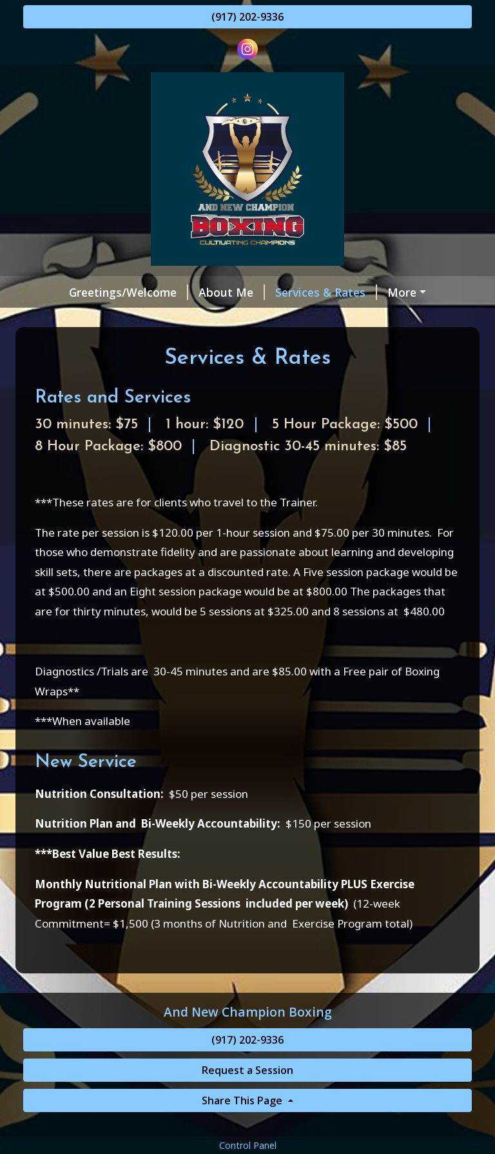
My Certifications (86, 319)
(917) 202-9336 (247, 17)
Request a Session (407, 292)
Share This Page (243, 1127)
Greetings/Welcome (93, 292)
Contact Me (347, 319)
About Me (196, 292)
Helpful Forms (194, 319)
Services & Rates (291, 292)
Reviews (277, 319)
